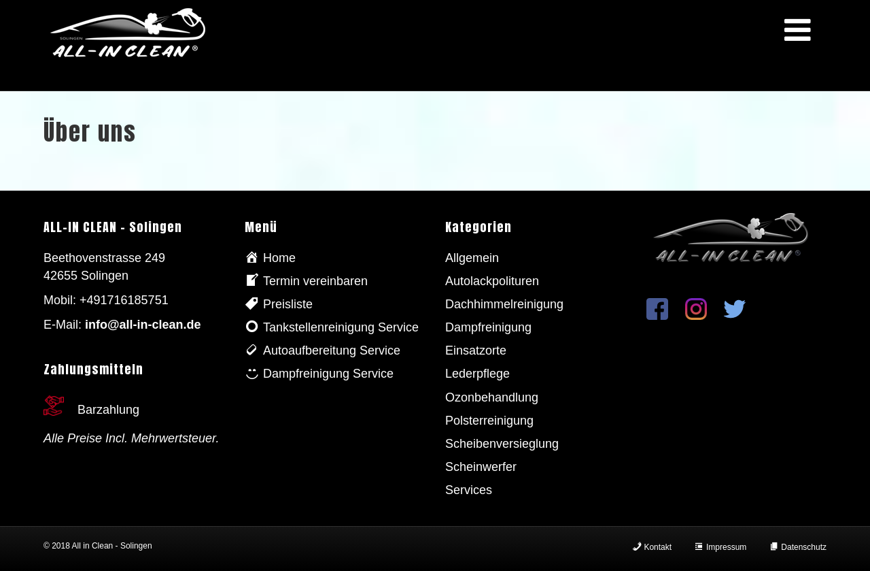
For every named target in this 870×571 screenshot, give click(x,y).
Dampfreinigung (488, 327)
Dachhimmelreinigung (504, 304)
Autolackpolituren (492, 281)
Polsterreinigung (489, 420)
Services (468, 490)
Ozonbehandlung (491, 397)
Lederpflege (477, 373)
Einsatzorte (475, 350)
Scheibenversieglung (502, 444)
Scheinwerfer (481, 467)
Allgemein (472, 258)
